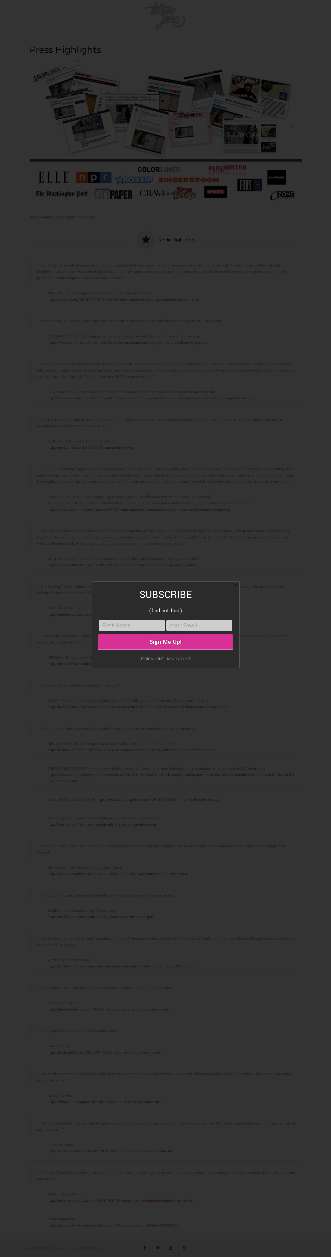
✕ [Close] (235, 585)
